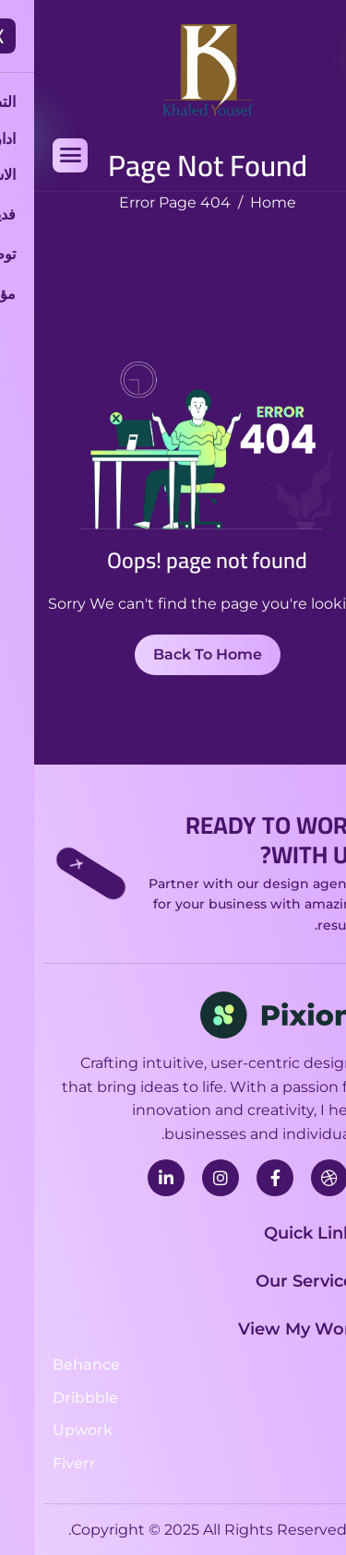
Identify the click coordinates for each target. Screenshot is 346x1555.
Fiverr (40, 1463)
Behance (52, 1364)
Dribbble (51, 1398)
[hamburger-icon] (36, 155)
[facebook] (240, 1177)
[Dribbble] (295, 1177)
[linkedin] (131, 1177)
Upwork (48, 1430)
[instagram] (186, 1177)
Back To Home (173, 654)
